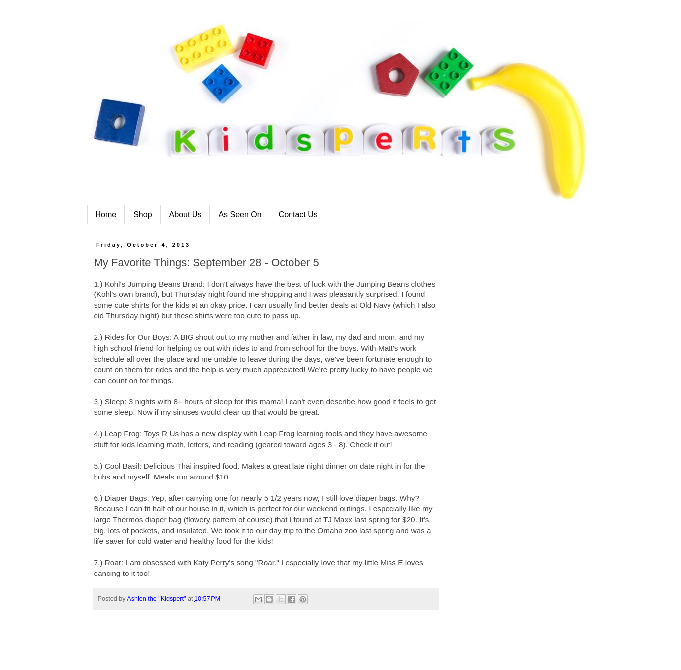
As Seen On (239, 214)
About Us (185, 214)
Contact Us (298, 214)
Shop (142, 214)
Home (106, 214)
